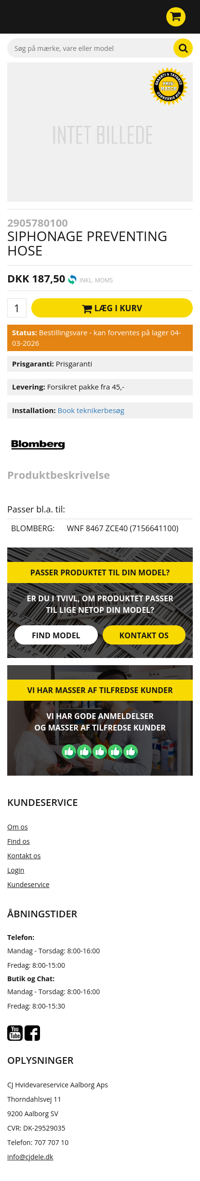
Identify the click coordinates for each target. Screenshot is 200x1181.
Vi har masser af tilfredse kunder (100, 690)
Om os (17, 826)
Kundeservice (28, 884)
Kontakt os (144, 635)
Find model (56, 635)
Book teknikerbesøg (90, 410)
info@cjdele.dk (30, 1156)
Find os (18, 841)
